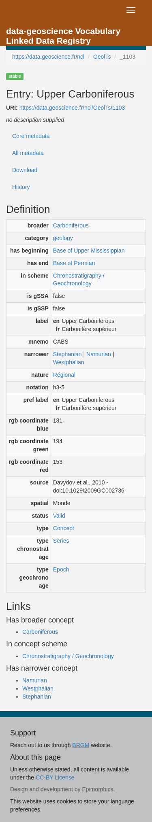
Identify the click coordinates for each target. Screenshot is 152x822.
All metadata (28, 153)
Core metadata (31, 136)
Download (24, 170)
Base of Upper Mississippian (89, 250)
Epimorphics (97, 789)
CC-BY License (55, 777)
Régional (64, 375)
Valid (59, 515)
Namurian (98, 354)
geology (63, 238)
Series (61, 540)
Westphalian (68, 362)
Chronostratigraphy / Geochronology (68, 656)
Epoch (61, 569)
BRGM (80, 745)
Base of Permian (74, 263)
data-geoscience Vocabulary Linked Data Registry (63, 33)
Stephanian (67, 354)
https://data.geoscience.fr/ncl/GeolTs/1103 (72, 107)
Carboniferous (71, 225)
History (21, 187)
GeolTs (102, 56)
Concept (63, 528)
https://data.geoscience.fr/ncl (48, 56)
